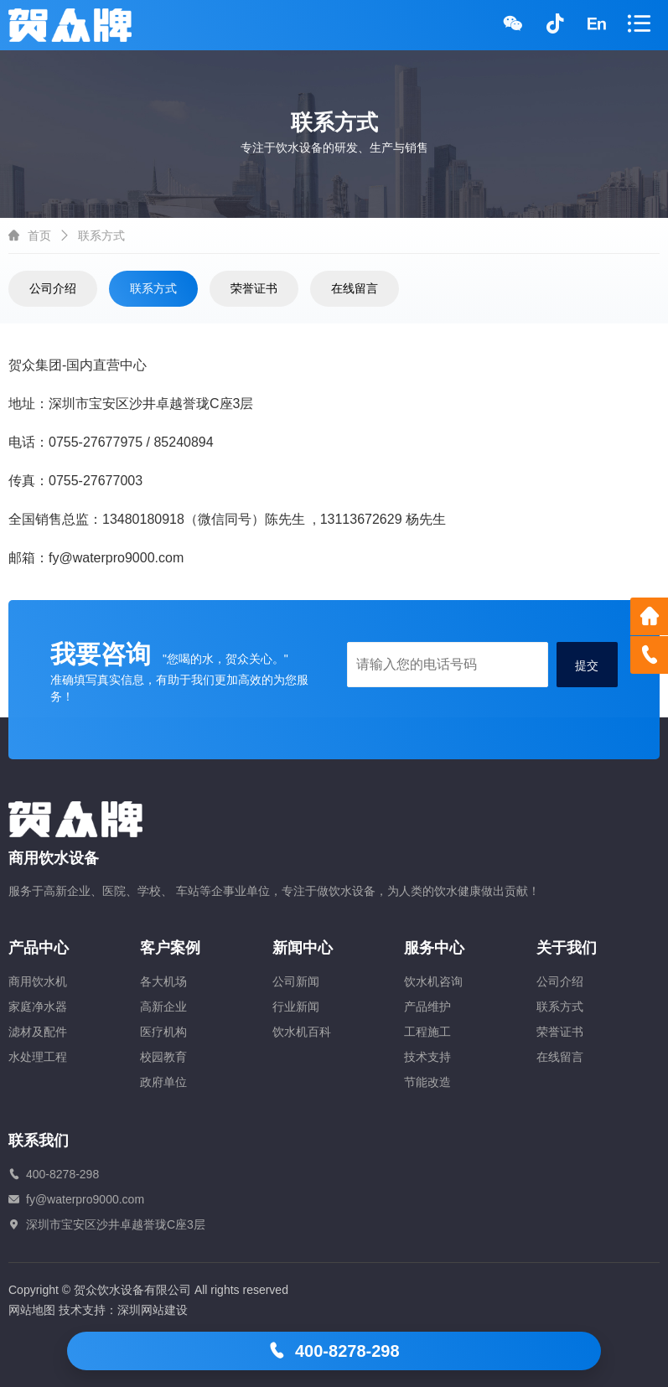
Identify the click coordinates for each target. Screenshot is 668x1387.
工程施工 (427, 1031)
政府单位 (163, 1082)
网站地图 (31, 1310)
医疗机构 (163, 1031)
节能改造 (427, 1082)
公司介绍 (52, 288)
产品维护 (427, 1006)
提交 (586, 665)
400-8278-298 (333, 1351)
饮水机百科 (301, 1031)
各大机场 (163, 981)
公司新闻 (295, 981)
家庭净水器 (37, 1006)
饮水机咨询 (433, 981)
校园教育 (163, 1057)
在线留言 (354, 288)
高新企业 (163, 1006)
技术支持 (427, 1057)
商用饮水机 (37, 981)
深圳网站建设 (152, 1310)
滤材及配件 (37, 1031)
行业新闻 (295, 1006)
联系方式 (153, 288)
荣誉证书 (253, 288)
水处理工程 (37, 1057)
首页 (39, 235)
